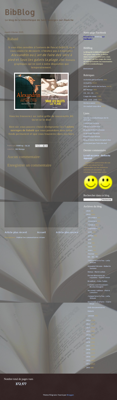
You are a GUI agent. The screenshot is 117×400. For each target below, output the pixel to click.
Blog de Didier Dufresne (94, 130)
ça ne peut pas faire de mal (95, 143)
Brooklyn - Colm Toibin (97, 281)
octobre (91, 225)
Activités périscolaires (93, 80)
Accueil (41, 232)
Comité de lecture (91, 123)
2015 (88, 353)
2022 (88, 328)
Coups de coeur (90, 96)
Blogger (70, 395)
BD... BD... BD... (94, 257)
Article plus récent (16, 232)
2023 (88, 324)
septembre (93, 228)
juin (90, 239)
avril (90, 247)
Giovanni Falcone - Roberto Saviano (99, 267)
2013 (88, 360)
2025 (88, 214)
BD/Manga (20, 149)
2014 (88, 357)
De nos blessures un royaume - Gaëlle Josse (99, 276)
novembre (92, 221)
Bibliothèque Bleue (91, 136)
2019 (88, 338)
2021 (88, 331)
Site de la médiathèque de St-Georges (96, 119)
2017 (88, 346)
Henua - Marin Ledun (96, 272)
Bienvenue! (88, 69)
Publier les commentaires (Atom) (31, 237)
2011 (88, 368)
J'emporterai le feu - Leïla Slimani (99, 261)
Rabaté (91, 311)
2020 (88, 335)
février (91, 254)
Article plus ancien (67, 232)
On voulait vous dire (92, 106)
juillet (91, 236)
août (90, 232)
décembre (92, 217)
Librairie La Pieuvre (91, 126)
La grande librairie (91, 133)
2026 (88, 211)
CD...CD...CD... (89, 93)
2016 (88, 349)
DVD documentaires (96, 307)
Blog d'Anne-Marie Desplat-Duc (97, 140)
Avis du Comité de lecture (94, 86)
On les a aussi (89, 103)
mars (90, 250)
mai (90, 243)
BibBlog (20, 12)
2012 (88, 364)
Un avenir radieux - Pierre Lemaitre (99, 291)
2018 (88, 342)
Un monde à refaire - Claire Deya (99, 303)
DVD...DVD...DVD (90, 100)
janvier (91, 316)
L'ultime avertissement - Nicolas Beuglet (98, 286)
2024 (88, 320)
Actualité (87, 83)
